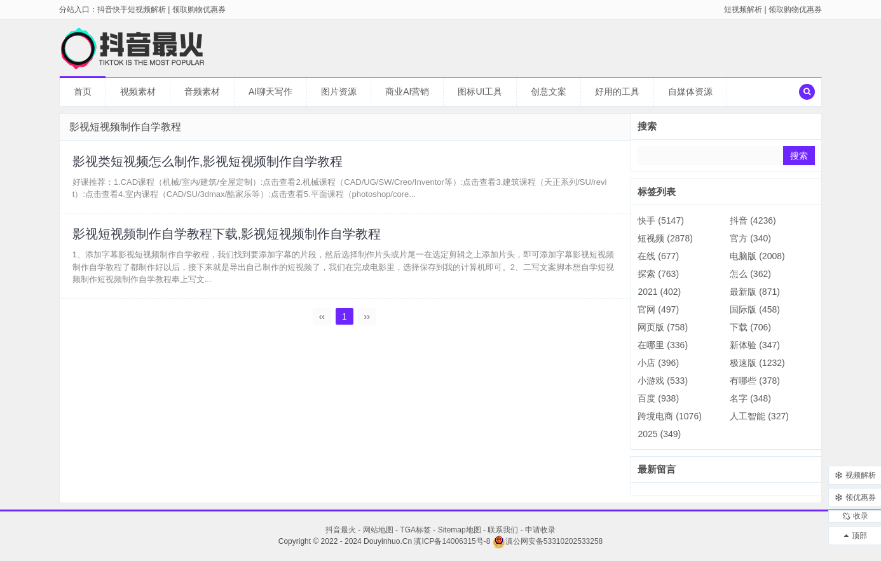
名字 (750, 398)
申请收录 (540, 529)
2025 (659, 434)
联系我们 (503, 529)
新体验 (755, 345)
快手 (660, 220)
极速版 (757, 363)
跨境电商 (669, 416)
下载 (750, 327)
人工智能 (759, 416)
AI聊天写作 (270, 91)
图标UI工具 (480, 91)
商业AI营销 (407, 91)
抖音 (752, 220)
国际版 (755, 309)
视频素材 (138, 91)
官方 (750, 238)
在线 (658, 256)
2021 (659, 292)
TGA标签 (415, 529)
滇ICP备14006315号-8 (452, 541)
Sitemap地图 (459, 529)
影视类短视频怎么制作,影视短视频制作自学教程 (207, 161)
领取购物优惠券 (795, 9)
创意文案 (548, 91)
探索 (658, 274)
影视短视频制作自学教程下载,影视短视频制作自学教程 (226, 234)
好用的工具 (617, 91)
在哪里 (663, 345)
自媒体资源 (690, 91)
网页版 (663, 327)
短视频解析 (743, 9)
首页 (83, 91)
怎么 (750, 274)
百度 (658, 398)
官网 (658, 309)
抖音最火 (340, 529)
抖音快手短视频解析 (131, 9)
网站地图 (378, 529)
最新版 (755, 292)
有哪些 (755, 380)
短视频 (665, 238)
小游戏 (663, 380)
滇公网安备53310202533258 (548, 541)
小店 (658, 363)
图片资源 (339, 91)
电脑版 (757, 256)
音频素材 (202, 91)
